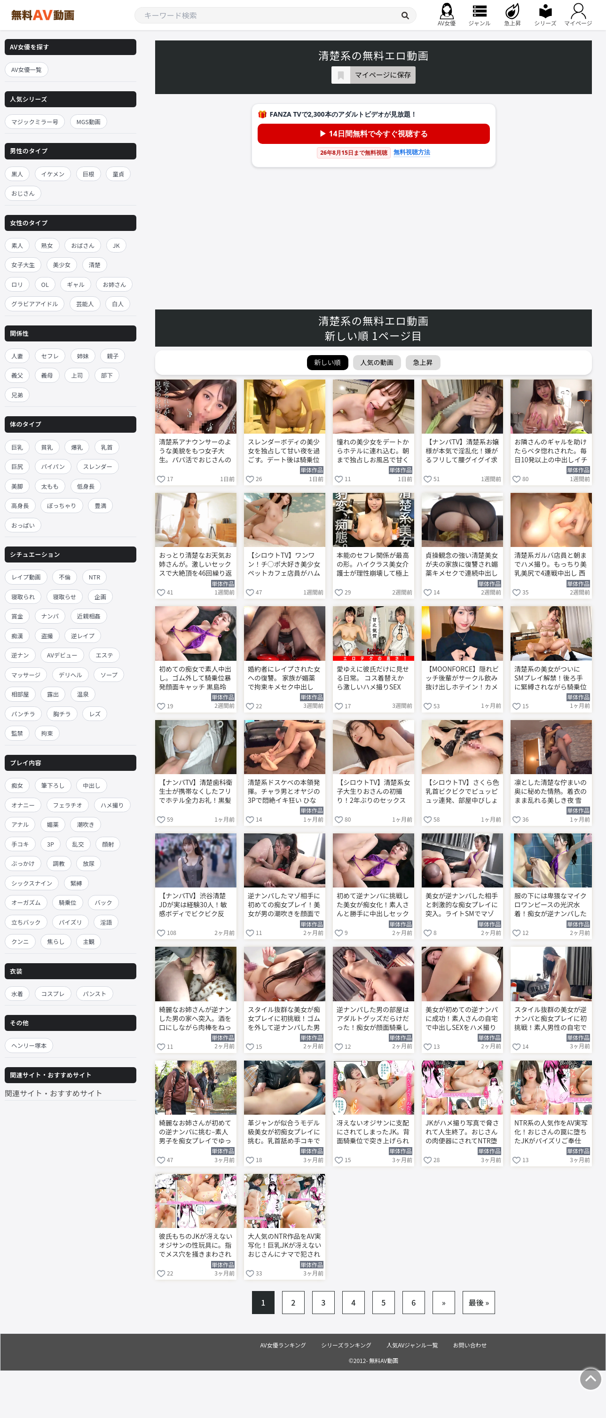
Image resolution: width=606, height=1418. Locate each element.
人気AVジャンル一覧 (412, 1345)
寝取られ (23, 596)
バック (103, 902)
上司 (77, 375)
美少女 (62, 264)
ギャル (76, 284)
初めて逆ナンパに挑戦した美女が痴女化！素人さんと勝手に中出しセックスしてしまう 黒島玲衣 (373, 905)
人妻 (17, 355)
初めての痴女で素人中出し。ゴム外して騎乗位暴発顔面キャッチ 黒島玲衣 (195, 679)
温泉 (83, 693)
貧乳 (47, 447)
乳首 (107, 447)
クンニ (20, 941)
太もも (50, 486)
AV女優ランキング (283, 1345)
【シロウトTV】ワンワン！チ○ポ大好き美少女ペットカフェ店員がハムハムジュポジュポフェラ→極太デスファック (284, 565)
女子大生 (23, 264)
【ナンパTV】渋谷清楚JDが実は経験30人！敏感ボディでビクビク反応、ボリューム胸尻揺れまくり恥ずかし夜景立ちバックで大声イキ (195, 905)
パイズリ (70, 922)
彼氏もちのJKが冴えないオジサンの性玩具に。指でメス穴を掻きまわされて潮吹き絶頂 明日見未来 (196, 1246)
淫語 (106, 922)
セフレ (50, 355)
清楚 (95, 264)
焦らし (56, 941)
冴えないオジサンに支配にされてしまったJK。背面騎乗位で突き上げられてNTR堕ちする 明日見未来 (373, 1132)
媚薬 (53, 824)
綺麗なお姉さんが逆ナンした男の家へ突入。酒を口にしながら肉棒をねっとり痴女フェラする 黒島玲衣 (195, 1019)
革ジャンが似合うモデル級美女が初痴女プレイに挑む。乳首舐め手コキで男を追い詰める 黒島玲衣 (284, 1132)
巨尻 (17, 466)
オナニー (23, 804)
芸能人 (85, 303)
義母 (47, 375)
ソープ (109, 674)
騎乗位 (68, 902)
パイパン (53, 466)
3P (50, 844)
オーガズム (26, 902)
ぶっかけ (23, 863)
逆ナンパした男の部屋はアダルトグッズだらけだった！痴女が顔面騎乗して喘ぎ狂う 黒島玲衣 (373, 1019)
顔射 (108, 844)
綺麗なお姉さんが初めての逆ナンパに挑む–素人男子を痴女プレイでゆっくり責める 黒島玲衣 (195, 1132)
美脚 (17, 486)
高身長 (20, 505)
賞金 (17, 615)
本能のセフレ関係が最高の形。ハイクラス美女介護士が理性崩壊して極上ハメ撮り (373, 565)
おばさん (82, 245)
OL (45, 284)
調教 (59, 863)
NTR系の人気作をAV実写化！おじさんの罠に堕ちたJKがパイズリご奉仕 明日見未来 (551, 1132)
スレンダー (98, 466)
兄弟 (17, 394)
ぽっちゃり (62, 505)
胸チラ (62, 713)
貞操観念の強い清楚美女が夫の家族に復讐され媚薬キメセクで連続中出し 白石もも (461, 565)
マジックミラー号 (34, 121)
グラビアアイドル (34, 303)
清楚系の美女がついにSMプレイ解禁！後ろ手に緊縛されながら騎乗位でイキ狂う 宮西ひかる (550, 679)
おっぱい (23, 525)
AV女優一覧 (26, 69)
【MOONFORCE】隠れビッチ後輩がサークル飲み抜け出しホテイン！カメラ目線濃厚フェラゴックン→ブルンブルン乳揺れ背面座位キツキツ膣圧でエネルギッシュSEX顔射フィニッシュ (462, 679)
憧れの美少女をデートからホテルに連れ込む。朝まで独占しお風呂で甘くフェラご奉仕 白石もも (373, 451)
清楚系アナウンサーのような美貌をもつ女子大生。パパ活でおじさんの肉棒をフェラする (195, 451)
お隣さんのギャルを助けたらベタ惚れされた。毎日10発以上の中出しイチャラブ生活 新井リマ (551, 451)
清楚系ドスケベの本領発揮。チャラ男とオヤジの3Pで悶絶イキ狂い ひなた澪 (284, 792)
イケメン (53, 173)
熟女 (47, 245)
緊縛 (76, 883)
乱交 (78, 844)
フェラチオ (68, 804)
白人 (118, 303)
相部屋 (20, 693)
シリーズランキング (346, 1345)
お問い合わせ (470, 1345)
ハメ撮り (112, 804)
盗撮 (47, 635)
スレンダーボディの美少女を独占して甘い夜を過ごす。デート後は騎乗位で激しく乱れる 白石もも (284, 451)
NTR (94, 576)
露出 (53, 693)
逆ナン (20, 654)
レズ (95, 713)
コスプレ (53, 993)
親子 (112, 355)
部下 (107, 375)
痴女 (17, 785)
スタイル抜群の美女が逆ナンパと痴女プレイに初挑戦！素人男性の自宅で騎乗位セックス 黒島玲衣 (551, 1019)
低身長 (86, 486)
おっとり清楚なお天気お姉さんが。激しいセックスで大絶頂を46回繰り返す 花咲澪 (195, 565)
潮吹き (85, 824)
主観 (88, 941)
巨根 (88, 173)
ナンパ (50, 615)
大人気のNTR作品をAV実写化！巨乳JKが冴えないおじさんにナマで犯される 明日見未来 (285, 1246)
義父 (17, 375)
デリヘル (70, 674)
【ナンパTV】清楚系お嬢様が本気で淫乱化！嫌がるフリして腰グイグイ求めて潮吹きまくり (462, 451)
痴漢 (17, 635)
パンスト (94, 993)
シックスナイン (31, 883)
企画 (100, 596)
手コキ (20, 844)
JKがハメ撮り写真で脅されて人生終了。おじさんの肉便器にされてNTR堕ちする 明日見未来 (462, 1132)
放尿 (88, 863)
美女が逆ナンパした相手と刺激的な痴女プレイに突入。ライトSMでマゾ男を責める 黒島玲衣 (461, 905)
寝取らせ (65, 596)
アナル (20, 824)
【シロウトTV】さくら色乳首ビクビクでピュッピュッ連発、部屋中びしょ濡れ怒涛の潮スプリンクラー (462, 792)
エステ (104, 654)
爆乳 (77, 447)
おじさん (23, 193)
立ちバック (26, 922)
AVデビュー (62, 654)
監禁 (17, 733)
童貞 (118, 173)
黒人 (17, 173)
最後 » (479, 1302)
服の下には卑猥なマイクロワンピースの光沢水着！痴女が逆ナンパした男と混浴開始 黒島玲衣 (550, 905)
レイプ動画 (26, 576)
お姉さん (114, 284)
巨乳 (17, 447)
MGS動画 (89, 121)
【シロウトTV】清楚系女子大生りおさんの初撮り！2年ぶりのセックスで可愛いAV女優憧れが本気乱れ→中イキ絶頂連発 (373, 792)
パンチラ (23, 713)
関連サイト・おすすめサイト (53, 1093)
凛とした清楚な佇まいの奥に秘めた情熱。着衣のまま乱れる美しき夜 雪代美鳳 (550, 792)
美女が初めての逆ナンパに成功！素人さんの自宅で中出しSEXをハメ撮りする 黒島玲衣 (461, 1019)
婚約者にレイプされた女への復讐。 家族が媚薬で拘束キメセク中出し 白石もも (284, 679)
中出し (92, 785)
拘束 (47, 733)
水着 (17, 993)
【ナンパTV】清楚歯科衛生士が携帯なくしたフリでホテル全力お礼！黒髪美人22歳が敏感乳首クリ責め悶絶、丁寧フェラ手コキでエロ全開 (195, 792)
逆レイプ (82, 635)
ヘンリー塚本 (29, 1045)
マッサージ (25, 674)
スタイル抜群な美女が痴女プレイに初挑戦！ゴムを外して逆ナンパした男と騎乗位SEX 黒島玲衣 (284, 1019)
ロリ (17, 284)
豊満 (100, 505)
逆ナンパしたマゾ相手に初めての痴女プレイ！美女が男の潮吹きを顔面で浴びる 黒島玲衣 (284, 905)
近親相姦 (89, 615)
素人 (17, 245)
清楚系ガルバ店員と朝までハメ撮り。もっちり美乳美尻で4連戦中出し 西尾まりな (550, 565)
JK (116, 245)
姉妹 (83, 355)
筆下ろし (53, 785)
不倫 (65, 576)
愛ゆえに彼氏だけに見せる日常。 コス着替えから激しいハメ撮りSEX (373, 678)
